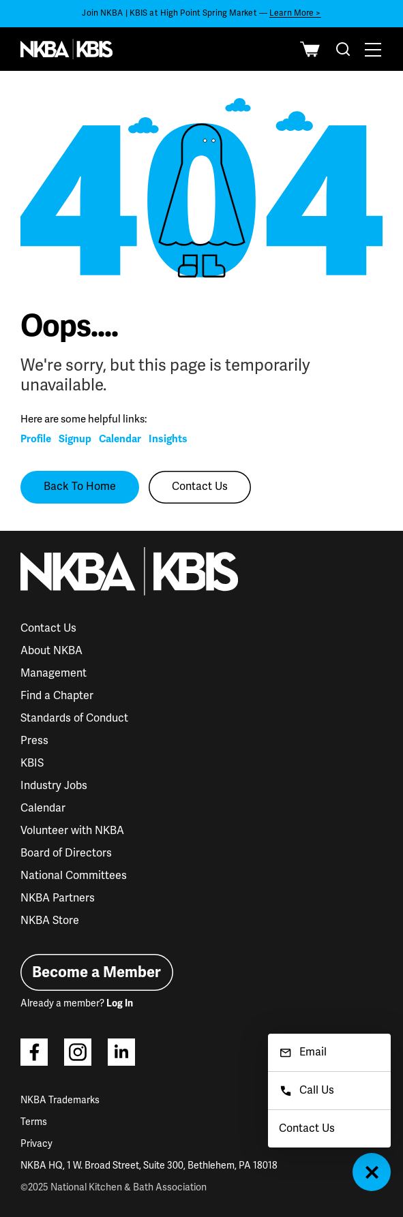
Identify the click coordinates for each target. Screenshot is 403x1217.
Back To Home (80, 486)
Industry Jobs (53, 785)
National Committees (73, 875)
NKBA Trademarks (60, 1100)
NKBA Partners (57, 898)
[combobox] (343, 49)
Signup (75, 439)
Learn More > (294, 13)
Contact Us (200, 486)
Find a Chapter (56, 696)
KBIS (32, 763)
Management (53, 673)
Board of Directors (66, 853)
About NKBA (51, 651)
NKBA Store (49, 920)
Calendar (120, 439)
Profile (35, 439)
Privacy (36, 1144)
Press (34, 741)
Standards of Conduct (74, 718)
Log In (119, 1003)
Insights (168, 439)
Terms (33, 1122)
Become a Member (96, 972)
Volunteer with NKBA (72, 830)
